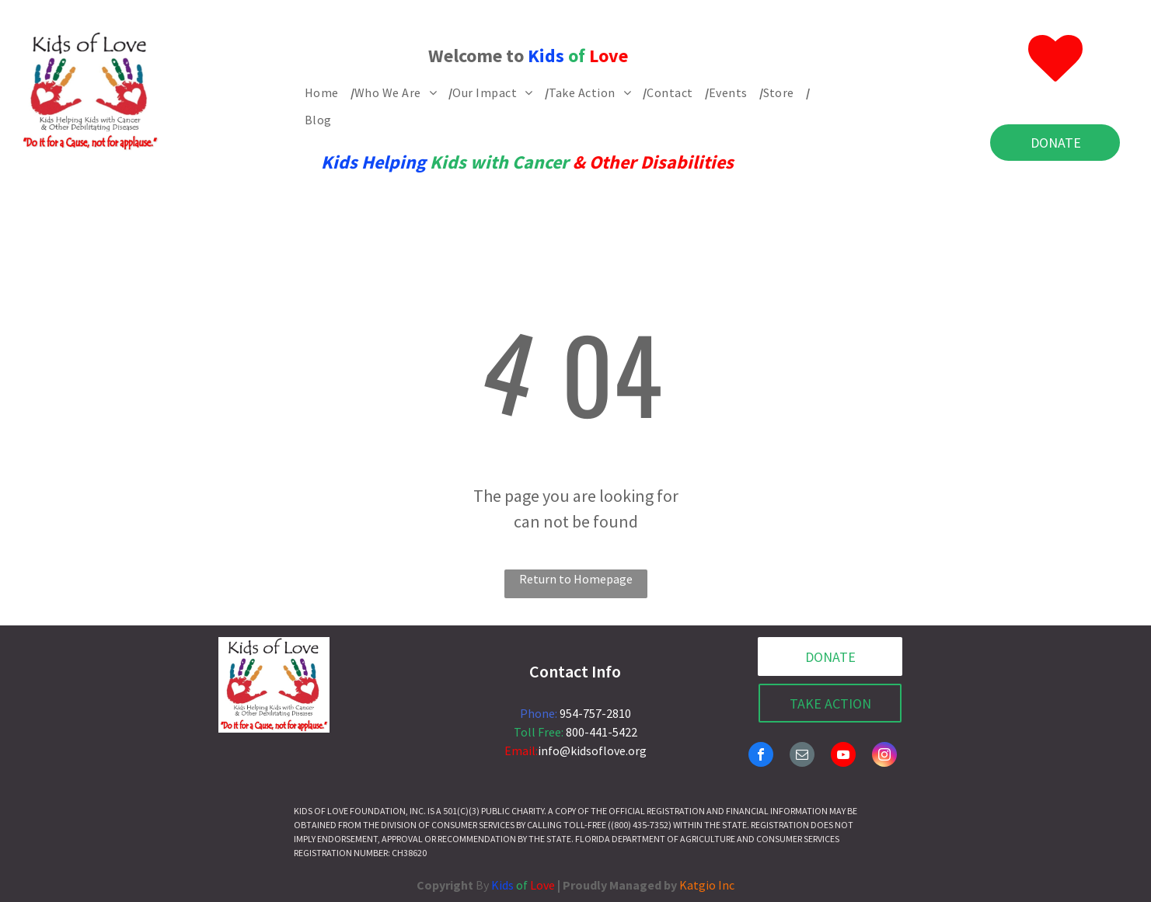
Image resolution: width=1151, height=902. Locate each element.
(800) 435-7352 (639, 825)
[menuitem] (329, 92)
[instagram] (884, 756)
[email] (802, 756)
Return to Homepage (576, 579)
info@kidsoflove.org (592, 750)
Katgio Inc (706, 885)
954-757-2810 (595, 713)
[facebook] (760, 756)
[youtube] (843, 756)
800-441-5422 (601, 732)
